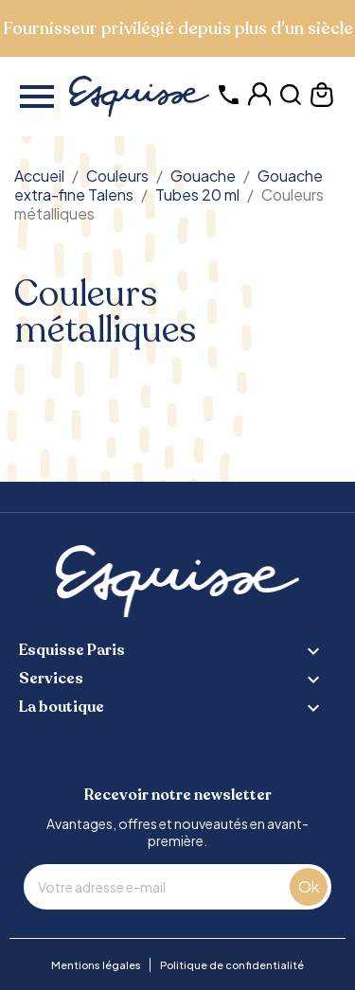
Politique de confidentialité (232, 965)
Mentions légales (96, 965)
